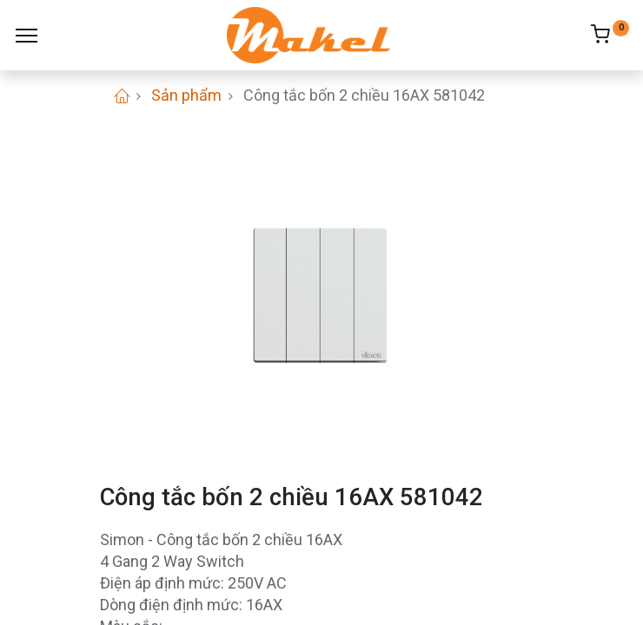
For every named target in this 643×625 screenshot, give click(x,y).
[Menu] (26, 35)
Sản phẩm (186, 95)
